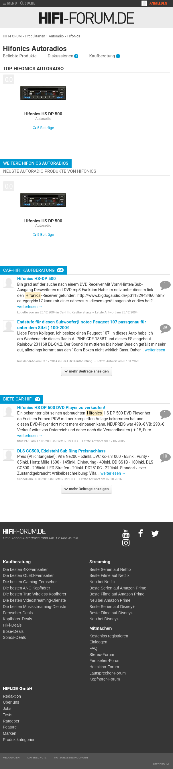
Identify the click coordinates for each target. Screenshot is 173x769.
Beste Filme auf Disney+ (111, 613)
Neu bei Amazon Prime (109, 600)
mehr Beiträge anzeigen (86, 371)
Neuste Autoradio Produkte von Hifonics (49, 171)
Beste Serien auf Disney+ (112, 606)
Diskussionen (63, 56)
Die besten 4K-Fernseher (25, 569)
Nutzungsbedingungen (71, 757)
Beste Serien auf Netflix (110, 569)
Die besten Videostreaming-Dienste (34, 600)
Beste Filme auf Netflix (109, 575)
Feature (10, 727)
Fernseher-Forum (105, 660)
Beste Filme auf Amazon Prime (116, 594)
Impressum (161, 764)
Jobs (7, 708)
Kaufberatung (104, 56)
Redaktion (12, 696)
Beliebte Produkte (20, 56)
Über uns (11, 702)
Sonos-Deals (14, 637)
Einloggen (98, 642)
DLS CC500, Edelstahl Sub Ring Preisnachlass (61, 451)
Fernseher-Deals (18, 613)
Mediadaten (11, 757)
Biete (60, 441)
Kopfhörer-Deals (17, 619)
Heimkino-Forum (104, 667)
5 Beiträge (43, 128)
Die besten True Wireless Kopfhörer (34, 594)
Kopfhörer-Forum (104, 679)
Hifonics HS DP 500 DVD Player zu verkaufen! (61, 407)
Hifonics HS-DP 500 (36, 278)
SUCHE (27, 3)
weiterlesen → (30, 306)
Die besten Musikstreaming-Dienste (34, 606)
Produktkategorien (19, 739)
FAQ (93, 648)
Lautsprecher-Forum (107, 673)
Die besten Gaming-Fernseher (30, 581)
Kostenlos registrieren (108, 636)
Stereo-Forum (101, 654)
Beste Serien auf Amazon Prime (117, 588)
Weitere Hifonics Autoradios (35, 163)
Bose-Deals (13, 631)
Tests (7, 714)
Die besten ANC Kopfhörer (26, 588)
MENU (10, 3)
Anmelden (158, 3)
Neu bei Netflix (102, 581)
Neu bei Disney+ (104, 619)
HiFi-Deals (12, 625)
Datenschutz (36, 757)
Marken (9, 733)
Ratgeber (11, 721)
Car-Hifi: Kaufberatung (33, 270)
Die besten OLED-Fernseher (28, 575)
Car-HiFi (72, 441)
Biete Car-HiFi (21, 399)
